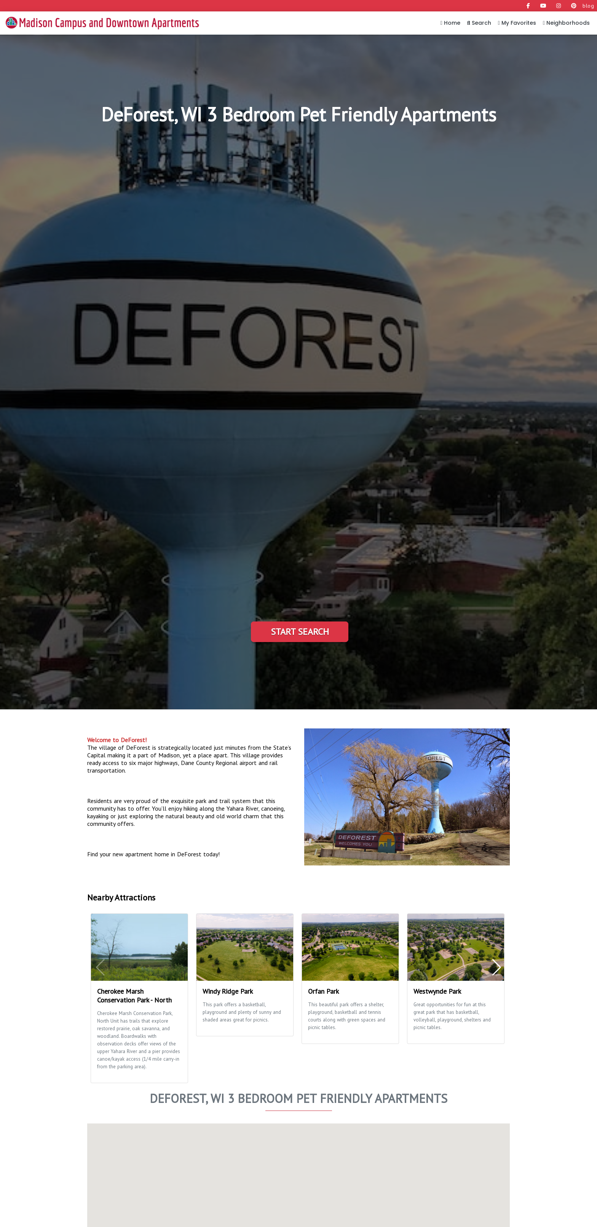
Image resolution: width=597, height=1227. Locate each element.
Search (479, 23)
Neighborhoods (566, 23)
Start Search (300, 631)
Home (450, 23)
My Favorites (517, 23)
